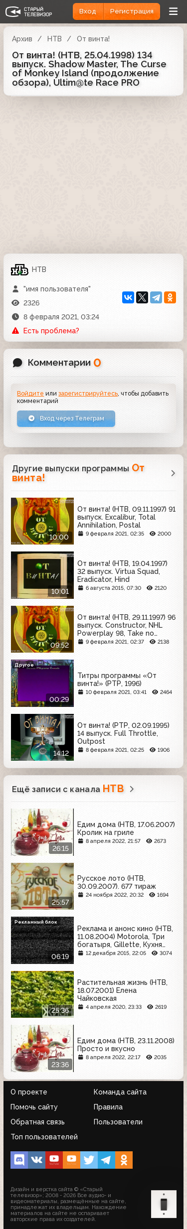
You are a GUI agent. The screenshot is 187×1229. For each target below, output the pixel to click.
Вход (87, 11)
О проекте (28, 1092)
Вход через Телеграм (66, 418)
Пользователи (118, 1122)
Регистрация (132, 11)
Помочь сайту (34, 1107)
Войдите (30, 393)
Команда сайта (120, 1092)
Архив (22, 39)
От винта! (93, 39)
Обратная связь (37, 1122)
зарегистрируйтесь (88, 393)
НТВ (54, 39)
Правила (108, 1107)
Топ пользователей (44, 1137)
